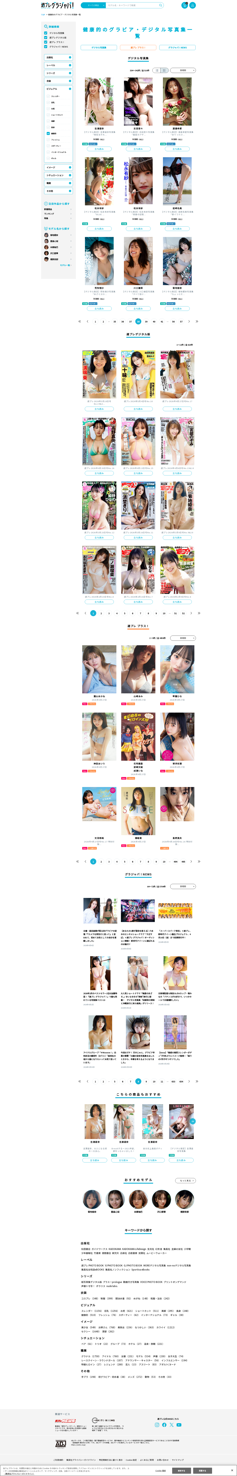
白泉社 (123, 1253)
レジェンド (114, 1364)
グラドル (91, 1356)
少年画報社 (87, 1253)
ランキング (49, 213)
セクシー (185, 1327)
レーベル (51, 65)
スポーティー (56, 146)
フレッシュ (55, 139)
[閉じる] (232, 1470)
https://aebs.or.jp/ (78, 1445)
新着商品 (48, 209)
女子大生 (175, 1356)
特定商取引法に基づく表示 (111, 1460)
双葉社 (141, 1253)
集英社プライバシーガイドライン (81, 1460)
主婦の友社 (176, 1249)
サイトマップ (177, 1460)
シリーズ (51, 73)
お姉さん (107, 1327)
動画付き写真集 (131, 1282)
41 (162, 321)
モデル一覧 (65, 265)
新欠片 (115, 1253)
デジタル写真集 (56, 33)
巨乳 (53, 102)
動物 (150, 1376)
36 (122, 321)
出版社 (50, 57)
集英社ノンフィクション (117, 1269)
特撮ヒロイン (91, 1364)
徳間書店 (106, 1253)
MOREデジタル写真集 (153, 1265)
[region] (118, 1470)
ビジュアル (52, 88)
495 (183, 861)
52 (183, 613)
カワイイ (165, 1327)
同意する (202, 1470)
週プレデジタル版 (57, 37)
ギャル (53, 158)
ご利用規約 (58, 1460)
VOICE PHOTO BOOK (150, 1282)
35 (115, 321)
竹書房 (97, 1253)
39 (146, 321)
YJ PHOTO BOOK (113, 1265)
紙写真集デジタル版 (91, 1282)
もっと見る (185, 1180)
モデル (143, 1356)
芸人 (131, 1364)
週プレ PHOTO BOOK (92, 1265)
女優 (127, 1356)
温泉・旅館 (153, 1343)
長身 (53, 127)
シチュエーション (55, 175)
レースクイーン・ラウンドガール (102, 1360)
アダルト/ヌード (166, 1364)
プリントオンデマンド (173, 1282)
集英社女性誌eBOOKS (92, 1269)
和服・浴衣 (160, 1298)
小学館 (187, 1249)
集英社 (166, 1249)
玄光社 (150, 1249)
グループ (118, 1343)
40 (154, 321)
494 (175, 861)
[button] (192, 1121)
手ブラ (89, 1376)
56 (173, 321)
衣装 (49, 80)
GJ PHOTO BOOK (132, 1265)
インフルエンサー (174, 1360)
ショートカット (57, 115)
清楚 (88, 1331)
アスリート (147, 1364)
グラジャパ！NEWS (58, 46)
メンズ (135, 1376)
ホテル (135, 1343)
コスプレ (90, 1298)
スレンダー (55, 96)
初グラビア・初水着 (112, 1376)
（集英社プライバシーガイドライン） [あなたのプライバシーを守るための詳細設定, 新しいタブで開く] (19, 1473)
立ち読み (99, 148)
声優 (158, 1356)
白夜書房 (132, 1253)
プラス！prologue (112, 1282)
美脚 (53, 121)
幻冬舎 (158, 1249)
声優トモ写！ (88, 1286)
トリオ (102, 1343)
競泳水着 (123, 1298)
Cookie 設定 (131, 1460)
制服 (107, 1298)
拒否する (181, 1470)
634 (181, 1081)
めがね (140, 1298)
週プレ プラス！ (57, 42)
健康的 (53, 133)
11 (162, 1081)
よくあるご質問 (147, 1460)
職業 (49, 183)
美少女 (89, 1327)
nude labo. (112, 1286)
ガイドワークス (99, 1249)
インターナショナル (58, 152)
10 (164, 613)
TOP (43, 15)
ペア (87, 1343)
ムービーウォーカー (156, 1253)
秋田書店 (85, 1249)
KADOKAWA (115, 1249)
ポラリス (100, 1286)
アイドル (111, 1356)
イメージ (51, 167)
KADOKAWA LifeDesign (134, 1249)
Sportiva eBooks (139, 1269)
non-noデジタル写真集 (177, 1265)
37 (130, 321)
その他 (50, 190)
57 (181, 321)
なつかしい (144, 1327)
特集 (46, 218)
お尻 (53, 108)
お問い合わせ (163, 1460)
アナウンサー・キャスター (142, 1360)
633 (173, 1081)
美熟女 (125, 1327)
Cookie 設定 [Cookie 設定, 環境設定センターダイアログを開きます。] (160, 1470)
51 (175, 613)
